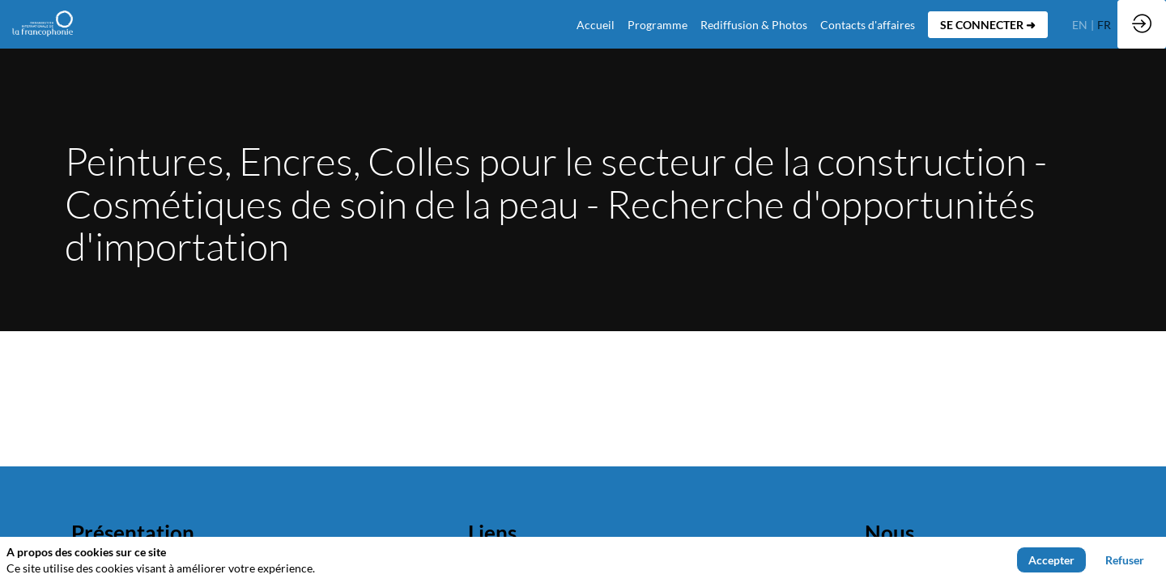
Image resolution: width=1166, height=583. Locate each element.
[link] (657, 24)
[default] (596, 24)
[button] (988, 24)
